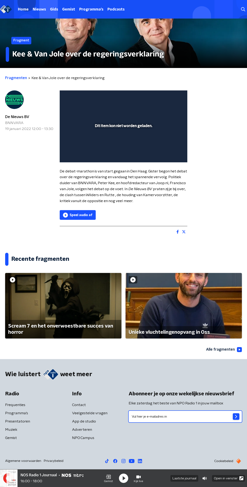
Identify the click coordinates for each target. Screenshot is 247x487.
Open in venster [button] (228, 478)
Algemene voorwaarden (23, 460)
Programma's (91, 9)
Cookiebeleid (223, 461)
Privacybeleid (53, 460)
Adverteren (82, 430)
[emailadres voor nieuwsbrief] (185, 416)
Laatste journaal (184, 478)
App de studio (84, 421)
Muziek (11, 430)
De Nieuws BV (17, 117)
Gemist (68, 9)
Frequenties (15, 405)
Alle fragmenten (224, 349)
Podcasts (116, 9)
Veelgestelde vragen (89, 413)
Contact (79, 405)
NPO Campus (83, 438)
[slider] (123, 142)
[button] (108, 478)
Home (23, 9)
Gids (54, 9)
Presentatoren (17, 421)
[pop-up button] (169, 153)
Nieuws (39, 9)
